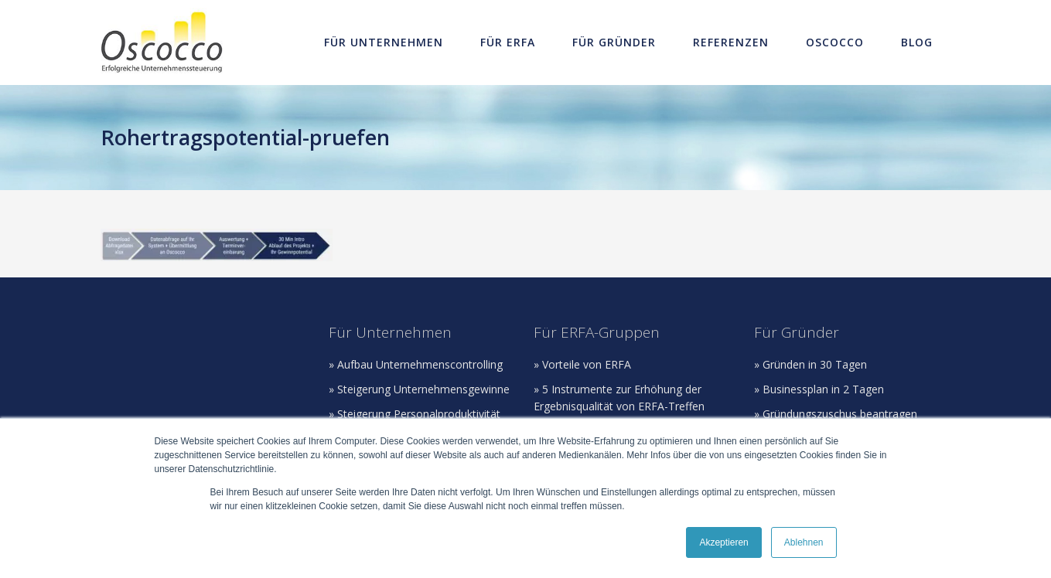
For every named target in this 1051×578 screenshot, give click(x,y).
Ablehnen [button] (804, 542)
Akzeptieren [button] (723, 542)
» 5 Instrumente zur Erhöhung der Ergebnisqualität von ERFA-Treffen (619, 397)
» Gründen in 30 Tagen (810, 364)
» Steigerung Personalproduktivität (414, 413)
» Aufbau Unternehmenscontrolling (416, 364)
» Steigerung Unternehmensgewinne (419, 389)
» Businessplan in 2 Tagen (819, 389)
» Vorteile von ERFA (582, 364)
